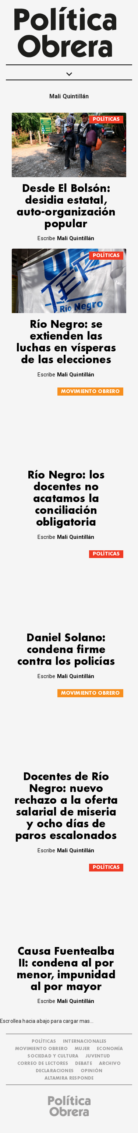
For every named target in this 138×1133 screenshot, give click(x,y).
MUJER (82, 1049)
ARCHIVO (110, 1064)
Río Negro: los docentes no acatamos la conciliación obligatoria (66, 498)
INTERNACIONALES (84, 1041)
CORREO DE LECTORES (42, 1064)
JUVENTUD (97, 1056)
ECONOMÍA (110, 1049)
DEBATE (83, 1064)
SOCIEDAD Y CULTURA (53, 1056)
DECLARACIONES (55, 1071)
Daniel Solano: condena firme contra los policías (66, 650)
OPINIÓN (91, 1071)
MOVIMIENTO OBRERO (90, 391)
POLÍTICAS (106, 119)
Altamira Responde (69, 1078)
